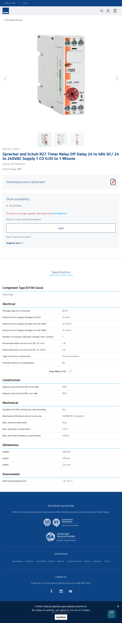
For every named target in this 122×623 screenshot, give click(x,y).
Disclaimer (97, 561)
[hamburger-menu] (115, 10)
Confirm (61, 617)
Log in (61, 228)
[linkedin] (61, 591)
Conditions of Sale (74, 561)
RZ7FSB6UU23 (60, 213)
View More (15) (61, 371)
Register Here (14, 243)
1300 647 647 (10, 3)
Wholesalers (17, 561)
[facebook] (51, 591)
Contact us (29, 561)
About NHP (41, 561)
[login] (108, 10)
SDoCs (107, 561)
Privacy (87, 561)
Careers (51, 561)
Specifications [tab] (61, 272)
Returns (60, 561)
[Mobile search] (101, 10)
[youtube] (70, 591)
